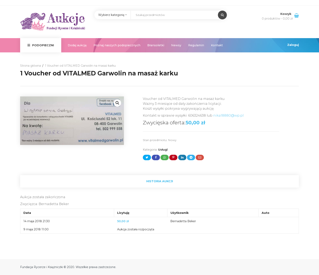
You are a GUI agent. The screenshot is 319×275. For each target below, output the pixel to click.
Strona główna (30, 65)
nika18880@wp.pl (228, 115)
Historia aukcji (159, 181)
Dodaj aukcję (77, 45)
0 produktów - (277, 18)
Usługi (163, 149)
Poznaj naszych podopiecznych (117, 45)
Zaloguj (293, 45)
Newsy (176, 45)
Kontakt (217, 45)
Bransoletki (155, 45)
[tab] (159, 181)
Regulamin (196, 45)
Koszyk (286, 14)
